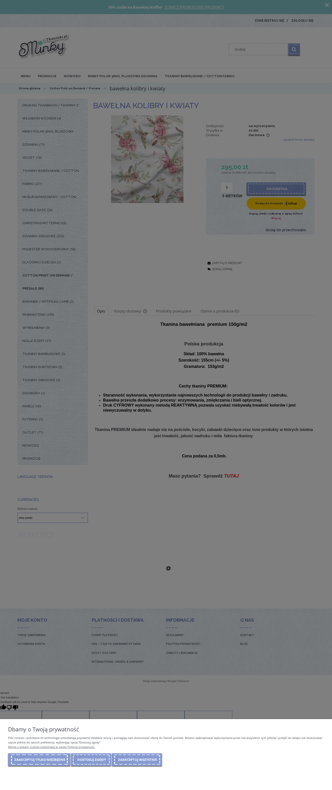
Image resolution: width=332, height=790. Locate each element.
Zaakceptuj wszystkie (137, 759)
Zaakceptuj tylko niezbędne (39, 759)
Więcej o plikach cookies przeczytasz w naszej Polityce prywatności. (51, 747)
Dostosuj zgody (91, 759)
